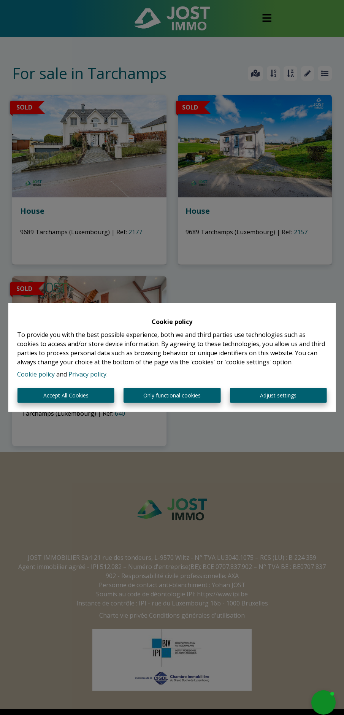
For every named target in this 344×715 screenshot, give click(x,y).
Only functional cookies (172, 395)
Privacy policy (87, 374)
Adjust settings (278, 395)
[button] (323, 702)
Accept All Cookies (66, 395)
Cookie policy (36, 374)
